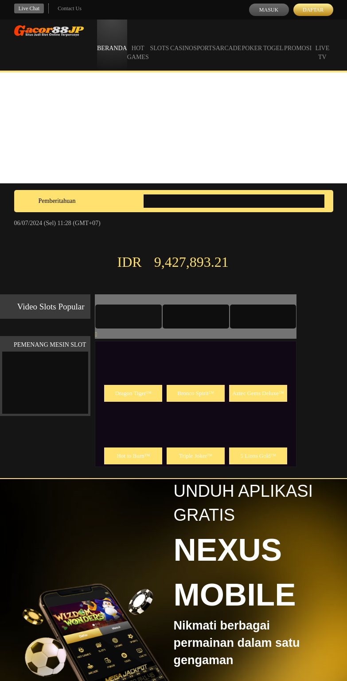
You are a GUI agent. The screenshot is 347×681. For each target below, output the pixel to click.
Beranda (112, 39)
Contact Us (70, 8)
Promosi (298, 39)
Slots (159, 39)
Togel (273, 39)
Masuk (268, 10)
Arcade (229, 39)
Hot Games (138, 44)
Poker (252, 39)
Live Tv (322, 44)
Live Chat (29, 8)
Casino (181, 39)
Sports (204, 39)
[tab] (128, 317)
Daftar (313, 10)
